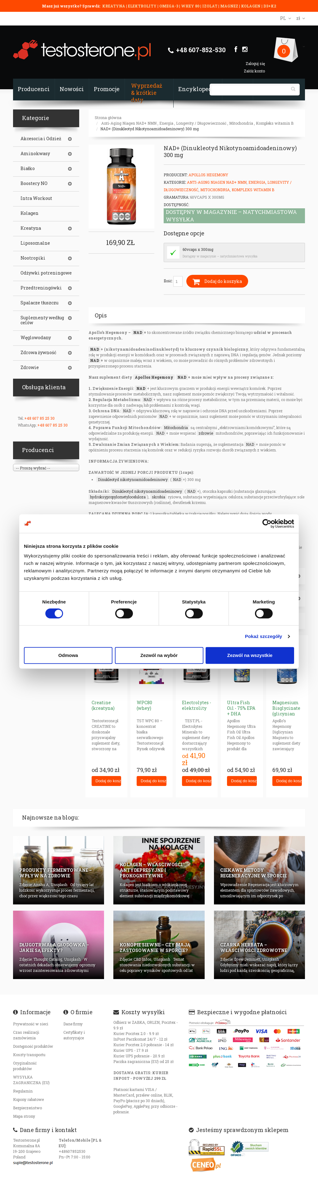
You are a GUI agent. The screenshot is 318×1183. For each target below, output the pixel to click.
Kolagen (29, 213)
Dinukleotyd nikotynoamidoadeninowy (133, 479)
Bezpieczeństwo (27, 1107)
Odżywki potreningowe (46, 272)
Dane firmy (73, 1023)
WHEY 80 (190, 5)
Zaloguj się (255, 63)
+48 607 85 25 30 (39, 418)
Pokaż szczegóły (263, 636)
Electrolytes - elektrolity (196, 705)
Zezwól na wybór (159, 655)
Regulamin (23, 1090)
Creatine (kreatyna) (103, 705)
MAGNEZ (229, 5)
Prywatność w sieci (30, 1023)
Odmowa (68, 655)
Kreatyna (30, 228)
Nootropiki (32, 258)
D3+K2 (269, 5)
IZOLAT (210, 5)
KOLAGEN (251, 5)
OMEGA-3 (169, 5)
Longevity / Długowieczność (201, 123)
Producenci (34, 89)
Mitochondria (241, 123)
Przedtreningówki (41, 287)
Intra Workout (36, 198)
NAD (137, 332)
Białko (27, 168)
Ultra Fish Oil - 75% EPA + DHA (241, 708)
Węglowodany (35, 337)
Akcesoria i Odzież (40, 138)
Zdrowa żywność (38, 352)
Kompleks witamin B (274, 123)
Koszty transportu (29, 1054)
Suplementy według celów (42, 320)
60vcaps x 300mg (198, 249)
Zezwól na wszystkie (250, 655)
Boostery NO (34, 183)
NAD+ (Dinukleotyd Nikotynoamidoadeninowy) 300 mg (149, 128)
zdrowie (205, 433)
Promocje (107, 89)
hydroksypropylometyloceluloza (118, 496)
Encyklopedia (197, 89)
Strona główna (108, 117)
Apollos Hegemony (208, 174)
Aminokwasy (35, 153)
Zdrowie (29, 367)
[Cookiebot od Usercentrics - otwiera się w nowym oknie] (267, 523)
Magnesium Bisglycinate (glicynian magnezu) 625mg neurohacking (287, 716)
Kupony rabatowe (28, 1099)
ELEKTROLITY (142, 5)
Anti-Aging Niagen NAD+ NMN (129, 123)
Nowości (72, 89)
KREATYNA (114, 5)
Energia (166, 123)
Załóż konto (254, 70)
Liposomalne (35, 243)
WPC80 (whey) (144, 705)
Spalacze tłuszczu (39, 302)
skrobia (158, 496)
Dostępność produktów (33, 1046)
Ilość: (173, 281)
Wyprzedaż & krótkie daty (146, 93)
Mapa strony (24, 1116)
